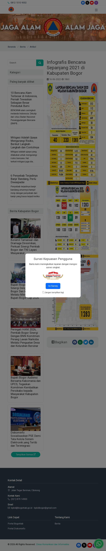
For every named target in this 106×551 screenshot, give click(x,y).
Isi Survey (53, 286)
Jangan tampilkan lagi (54, 292)
